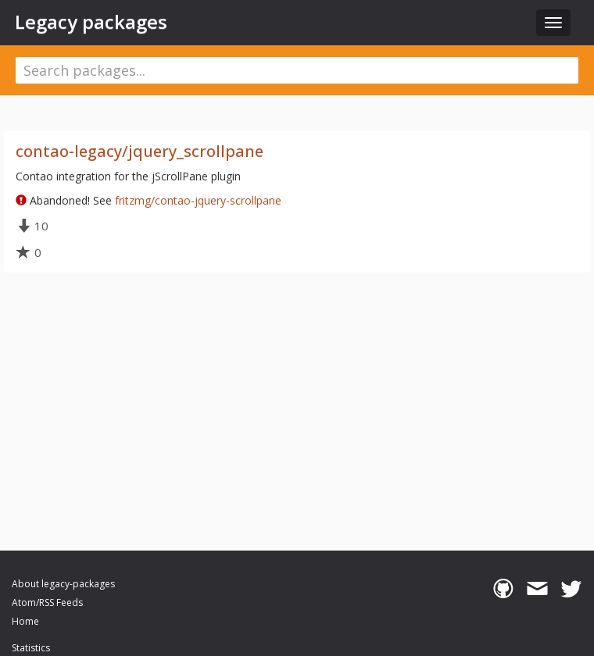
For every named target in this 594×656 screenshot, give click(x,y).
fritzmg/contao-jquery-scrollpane (198, 200)
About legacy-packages (63, 583)
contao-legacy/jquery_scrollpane (139, 151)
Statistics (31, 647)
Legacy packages (91, 21)
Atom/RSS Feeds (47, 602)
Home (25, 621)
